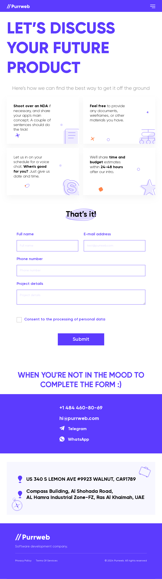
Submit (81, 339)
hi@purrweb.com (79, 418)
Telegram (73, 429)
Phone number (30, 259)
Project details (30, 284)
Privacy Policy (23, 561)
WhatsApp (74, 439)
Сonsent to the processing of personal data (64, 319)
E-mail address (97, 234)
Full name (25, 234)
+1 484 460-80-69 (81, 407)
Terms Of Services (46, 561)
